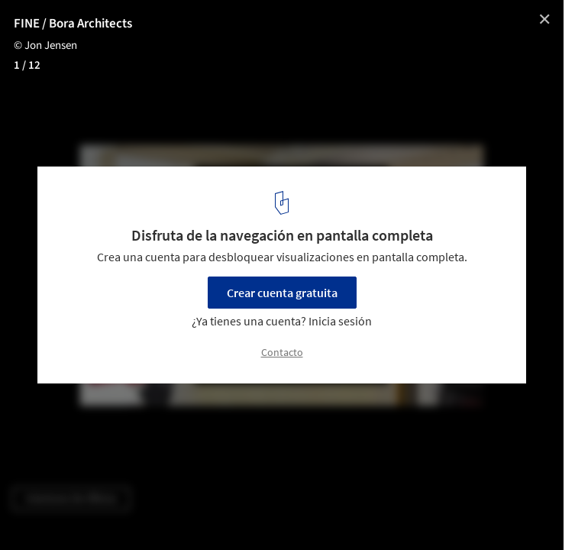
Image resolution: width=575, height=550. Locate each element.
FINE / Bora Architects (73, 24)
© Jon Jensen (45, 45)
